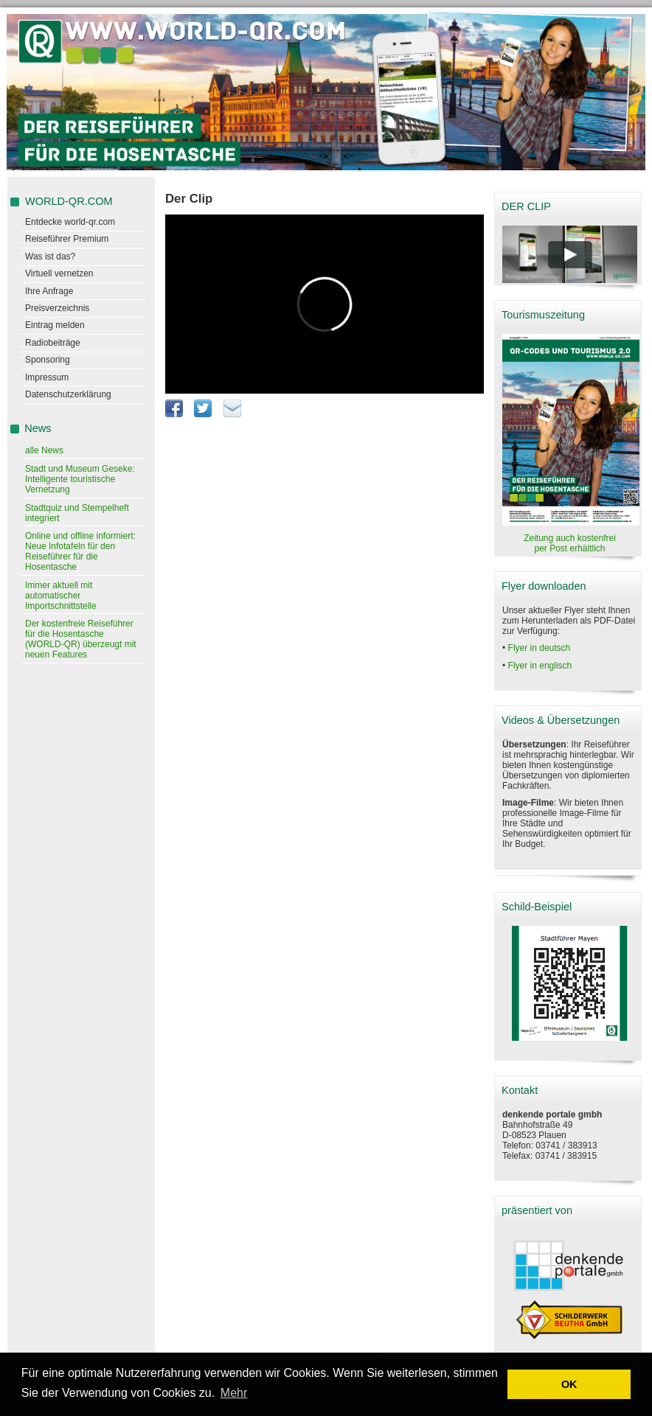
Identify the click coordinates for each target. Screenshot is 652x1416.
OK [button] (569, 1384)
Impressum (47, 377)
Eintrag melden (55, 325)
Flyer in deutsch (539, 648)
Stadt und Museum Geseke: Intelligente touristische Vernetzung (80, 479)
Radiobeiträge (52, 343)
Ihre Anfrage (49, 291)
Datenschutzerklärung (68, 394)
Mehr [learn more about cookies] (234, 1393)
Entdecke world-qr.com (70, 222)
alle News (44, 450)
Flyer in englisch (540, 665)
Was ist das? (50, 256)
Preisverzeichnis (57, 308)
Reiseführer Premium (66, 239)
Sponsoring (47, 360)
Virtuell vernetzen (59, 273)
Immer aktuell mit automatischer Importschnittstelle (61, 595)
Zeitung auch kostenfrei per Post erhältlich (570, 543)
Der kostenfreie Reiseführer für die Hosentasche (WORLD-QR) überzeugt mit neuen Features (80, 639)
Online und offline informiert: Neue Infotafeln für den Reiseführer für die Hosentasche (80, 551)
